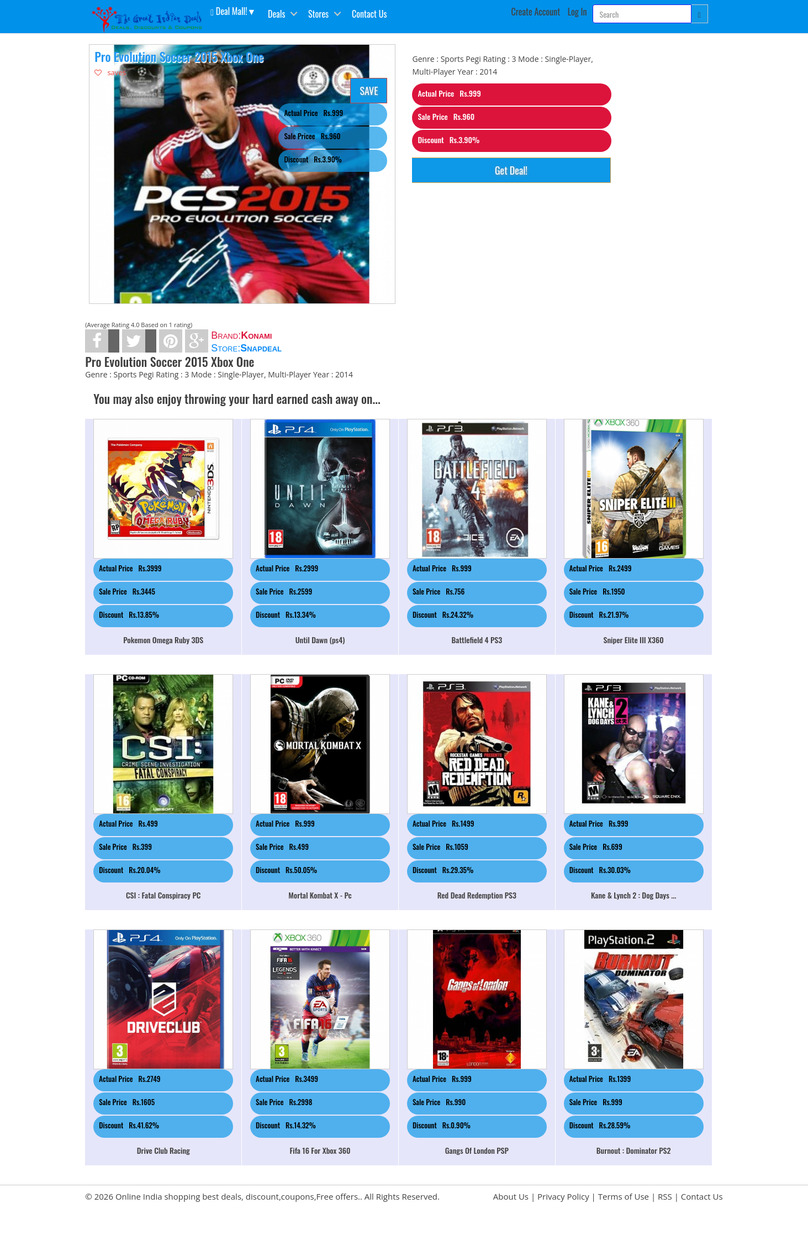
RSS (665, 1196)
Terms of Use (623, 1196)
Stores (318, 13)
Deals (276, 13)
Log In (577, 11)
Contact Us (369, 13)
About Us (511, 1196)
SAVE (369, 90)
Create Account (536, 11)
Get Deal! (511, 170)
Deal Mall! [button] (228, 10)
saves (110, 72)
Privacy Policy (563, 1196)
